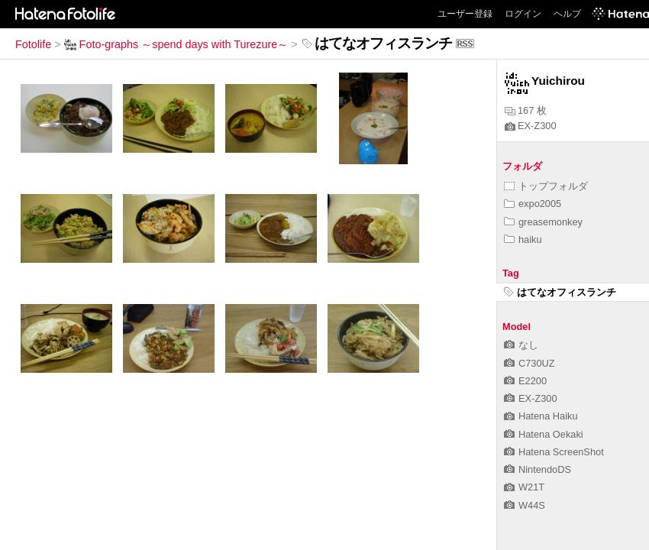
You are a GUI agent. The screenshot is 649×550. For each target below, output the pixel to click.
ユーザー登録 (465, 13)
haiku (523, 239)
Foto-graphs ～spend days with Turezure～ (176, 44)
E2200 (525, 381)
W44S (524, 505)
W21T (524, 487)
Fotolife (33, 44)
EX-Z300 (531, 125)
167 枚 (526, 110)
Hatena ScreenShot (554, 452)
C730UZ (529, 363)
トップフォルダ (546, 186)
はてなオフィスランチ (560, 292)
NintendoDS (537, 469)
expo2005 (532, 203)
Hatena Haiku (541, 416)
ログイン (523, 13)
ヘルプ (567, 13)
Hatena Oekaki (543, 434)
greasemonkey (543, 222)
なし (521, 345)
